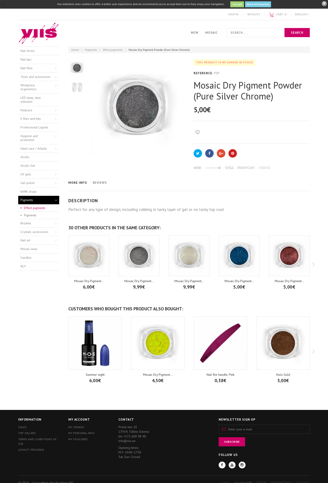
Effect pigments (113, 49)
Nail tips (25, 59)
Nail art (25, 240)
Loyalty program (31, 449)
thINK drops (28, 191)
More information (258, 4)
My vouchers (78, 439)
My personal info (81, 433)
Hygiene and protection (29, 138)
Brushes (25, 223)
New (194, 33)
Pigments (91, 49)
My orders (76, 427)
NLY (23, 266)
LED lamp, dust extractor (30, 100)
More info (77, 183)
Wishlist (253, 14)
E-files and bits (30, 119)
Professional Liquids (34, 127)
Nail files (26, 68)
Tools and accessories (35, 77)
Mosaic (211, 33)
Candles (25, 258)
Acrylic (24, 157)
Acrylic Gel (27, 166)
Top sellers (27, 433)
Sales (22, 427)
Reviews (100, 183)
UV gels (25, 174)
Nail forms (27, 51)
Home (75, 49)
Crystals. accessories (34, 232)
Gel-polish (27, 183)
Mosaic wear (29, 249)
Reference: (203, 73)
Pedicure (26, 110)
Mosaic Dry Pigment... (139, 281)
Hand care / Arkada (33, 148)
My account (79, 419)
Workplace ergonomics (28, 87)
